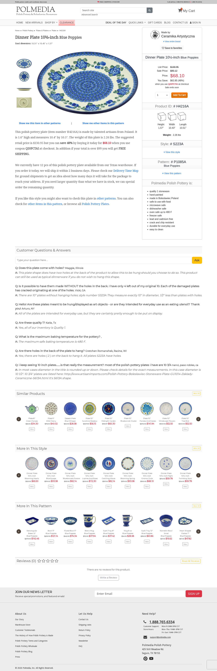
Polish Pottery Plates (95, 204)
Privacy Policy (85, 635)
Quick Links (136, 22)
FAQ (80, 646)
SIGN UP (193, 594)
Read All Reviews (190, 561)
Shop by (50, 22)
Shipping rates (85, 625)
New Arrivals (34, 22)
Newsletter (83, 641)
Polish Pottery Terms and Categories (31, 641)
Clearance (67, 22)
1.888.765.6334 (195, 2)
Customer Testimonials (25, 630)
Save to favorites (172, 48)
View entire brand (172, 41)
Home (19, 22)
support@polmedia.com (160, 637)
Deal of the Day (116, 22)
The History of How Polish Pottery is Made (34, 635)
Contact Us (83, 619)
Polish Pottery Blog (23, 651)
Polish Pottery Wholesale (26, 646)
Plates (54, 31)
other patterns (106, 198)
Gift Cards (155, 22)
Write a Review (108, 577)
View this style (172, 152)
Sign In (195, 22)
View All (196, 393)
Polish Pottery (27, 31)
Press (17, 657)
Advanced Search (90, 14)
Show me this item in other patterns (40, 123)
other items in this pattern (45, 204)
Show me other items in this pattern (103, 123)
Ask (197, 260)
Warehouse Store (22, 625)
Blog (167, 22)
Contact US (180, 22)
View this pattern (172, 173)
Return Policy (84, 630)
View (32, 429)
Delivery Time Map (125, 170)
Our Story (19, 619)
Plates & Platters (42, 31)
